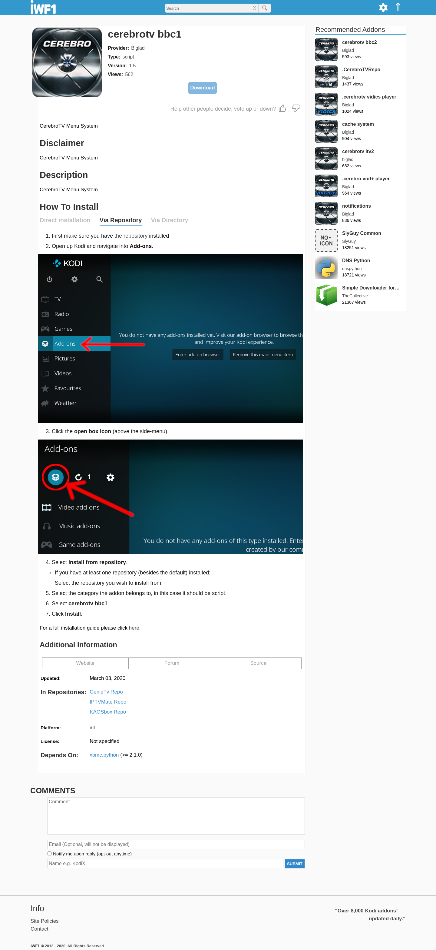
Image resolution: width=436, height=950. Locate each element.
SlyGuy (349, 241)
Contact (39, 929)
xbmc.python (116, 755)
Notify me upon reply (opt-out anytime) (92, 853)
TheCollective (355, 295)
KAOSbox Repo (108, 712)
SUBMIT (294, 863)
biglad (347, 159)
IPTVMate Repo (108, 702)
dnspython (352, 268)
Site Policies (45, 921)
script (128, 56)
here (134, 628)
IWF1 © (37, 946)
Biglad (137, 48)
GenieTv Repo (106, 692)
